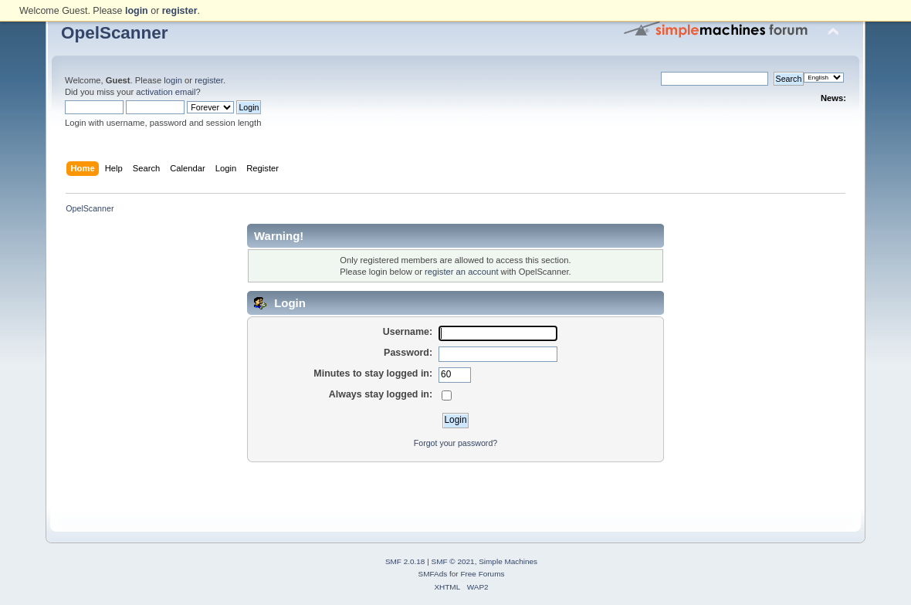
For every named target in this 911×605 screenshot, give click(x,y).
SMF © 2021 (453, 561)
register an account (461, 271)
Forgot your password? (455, 443)
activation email (165, 91)
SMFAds (433, 574)
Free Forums (482, 574)
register (209, 80)
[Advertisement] (455, 486)
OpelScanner (114, 32)
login (173, 80)
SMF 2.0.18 (405, 561)
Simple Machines (508, 561)
